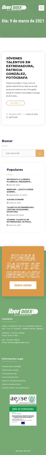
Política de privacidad (11, 366)
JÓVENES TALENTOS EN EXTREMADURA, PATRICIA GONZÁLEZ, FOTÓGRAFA (20, 68)
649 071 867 (12, 335)
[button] (23, 285)
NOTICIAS (13, 117)
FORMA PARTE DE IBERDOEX (15, 388)
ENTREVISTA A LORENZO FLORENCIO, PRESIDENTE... (19, 180)
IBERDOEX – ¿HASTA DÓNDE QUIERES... (20, 190)
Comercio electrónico (11, 384)
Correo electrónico (10, 377)
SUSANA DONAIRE (15, 199)
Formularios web (9, 374)
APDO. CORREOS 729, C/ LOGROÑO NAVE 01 (22, 326)
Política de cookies (10, 370)
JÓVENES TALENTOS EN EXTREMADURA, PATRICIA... (19, 221)
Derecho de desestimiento (14, 381)
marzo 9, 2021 (32, 114)
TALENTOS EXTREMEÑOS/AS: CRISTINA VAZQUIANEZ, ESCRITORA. (20, 209)
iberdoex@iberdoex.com (18, 342)
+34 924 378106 (18, 333)
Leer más (15, 103)
